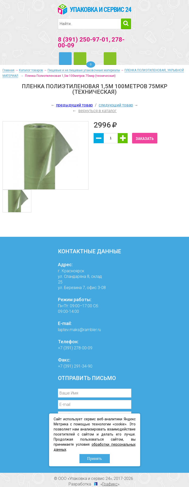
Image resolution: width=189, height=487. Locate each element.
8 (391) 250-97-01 (83, 39)
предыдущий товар (74, 105)
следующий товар (116, 105)
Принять (94, 458)
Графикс (110, 484)
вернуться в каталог (97, 110)
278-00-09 (83, 348)
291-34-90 (83, 366)
